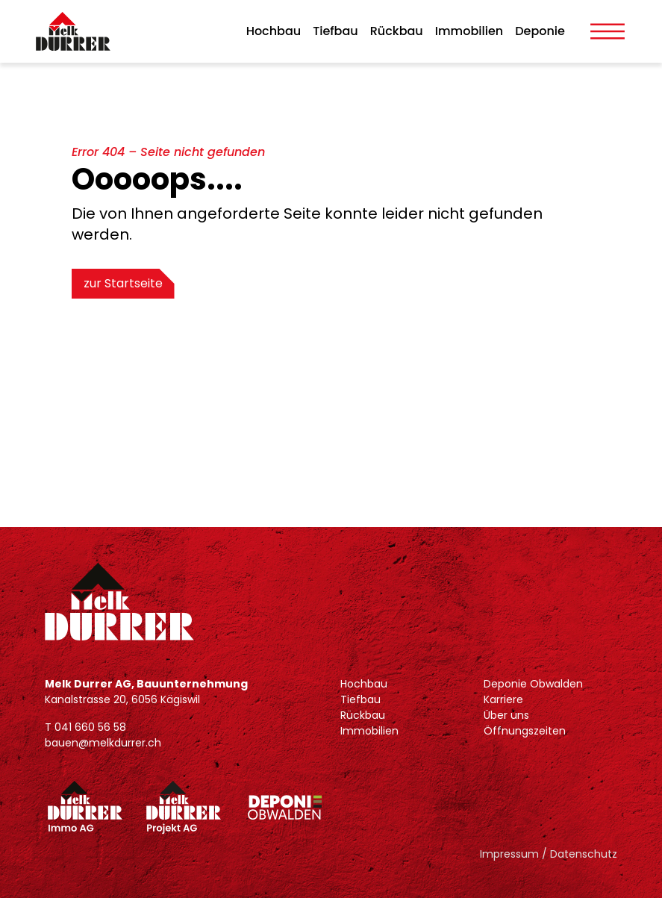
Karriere (503, 699)
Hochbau (274, 31)
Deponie (540, 31)
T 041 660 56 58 (85, 727)
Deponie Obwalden (533, 683)
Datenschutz (583, 853)
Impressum (509, 853)
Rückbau (396, 31)
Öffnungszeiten (525, 730)
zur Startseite (123, 283)
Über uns (506, 715)
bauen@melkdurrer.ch (103, 742)
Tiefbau (335, 31)
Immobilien (469, 31)
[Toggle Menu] (607, 31)
